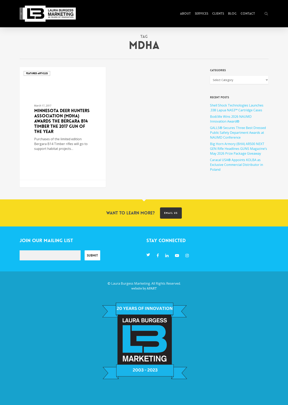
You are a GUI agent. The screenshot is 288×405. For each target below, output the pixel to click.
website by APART (144, 288)
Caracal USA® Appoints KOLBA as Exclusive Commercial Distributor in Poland (236, 165)
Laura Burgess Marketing (130, 283)
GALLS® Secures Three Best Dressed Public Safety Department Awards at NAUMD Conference (238, 133)
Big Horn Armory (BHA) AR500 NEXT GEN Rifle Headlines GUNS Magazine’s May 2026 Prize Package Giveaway (238, 149)
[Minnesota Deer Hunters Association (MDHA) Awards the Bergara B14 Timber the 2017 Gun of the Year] (63, 127)
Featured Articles (37, 73)
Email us (171, 213)
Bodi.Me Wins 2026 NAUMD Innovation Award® (231, 119)
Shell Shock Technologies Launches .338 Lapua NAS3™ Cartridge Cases (236, 107)
